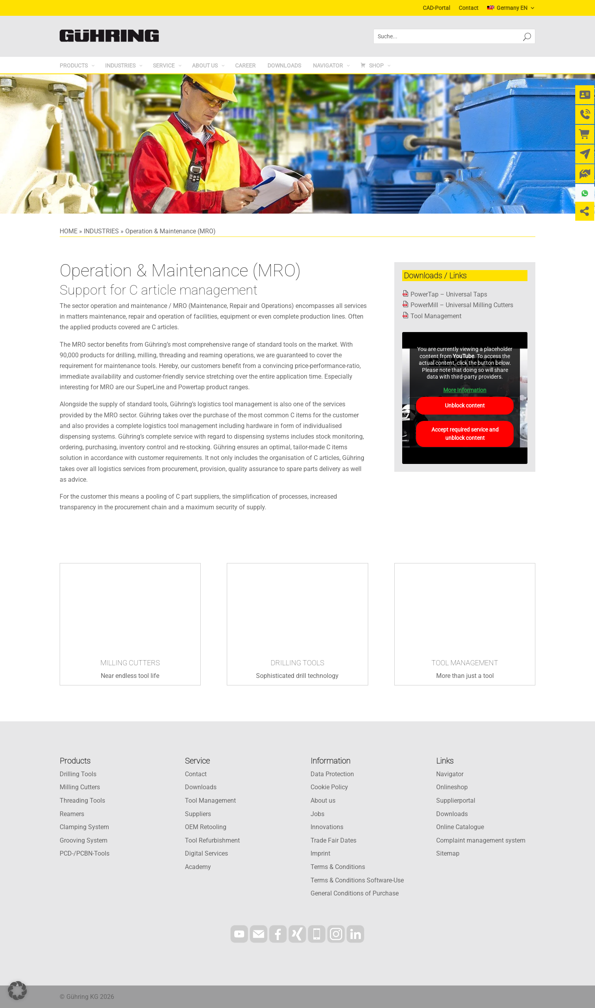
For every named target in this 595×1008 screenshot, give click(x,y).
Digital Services (206, 853)
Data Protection (332, 774)
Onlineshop (452, 787)
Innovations (327, 827)
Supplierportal (455, 800)
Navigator (449, 774)
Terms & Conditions (338, 867)
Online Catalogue (460, 827)
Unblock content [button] (465, 405)
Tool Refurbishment (212, 840)
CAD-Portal (436, 8)
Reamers (72, 814)
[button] (17, 990)
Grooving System (83, 840)
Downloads (201, 787)
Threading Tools (82, 800)
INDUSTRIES (101, 231)
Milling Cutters (80, 787)
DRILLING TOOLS (297, 663)
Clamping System (84, 827)
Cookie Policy (329, 787)
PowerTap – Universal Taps (448, 294)
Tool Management (435, 316)
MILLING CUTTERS (130, 663)
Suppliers (198, 814)
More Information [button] (464, 390)
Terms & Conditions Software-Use (357, 880)
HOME (68, 231)
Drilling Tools (78, 774)
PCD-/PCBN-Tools (84, 853)
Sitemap (447, 853)
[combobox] (444, 36)
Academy (198, 867)
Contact (468, 8)
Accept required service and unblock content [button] (465, 433)
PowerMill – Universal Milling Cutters (461, 305)
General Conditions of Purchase (355, 893)
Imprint (320, 853)
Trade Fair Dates (333, 840)
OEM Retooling (205, 827)
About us (323, 800)
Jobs (317, 814)
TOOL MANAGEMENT (464, 663)
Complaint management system (480, 840)
